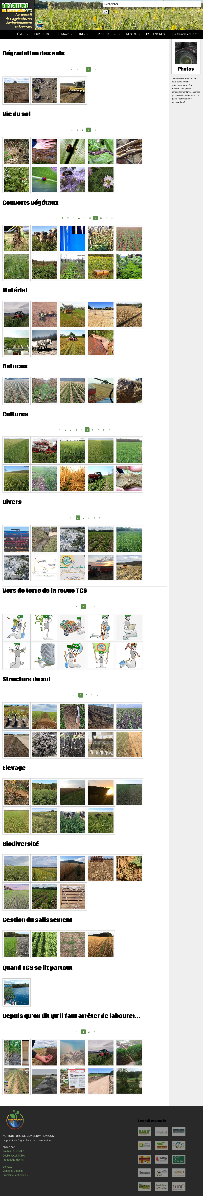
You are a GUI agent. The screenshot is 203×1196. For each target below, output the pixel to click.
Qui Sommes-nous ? (184, 34)
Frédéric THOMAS (13, 1151)
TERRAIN (63, 34)
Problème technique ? (15, 1175)
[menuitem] (6, 34)
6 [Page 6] (90, 218)
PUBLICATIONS (107, 34)
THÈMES (19, 34)
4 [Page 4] (79, 218)
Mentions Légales (12, 1170)
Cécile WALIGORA (13, 1155)
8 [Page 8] (101, 218)
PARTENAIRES (155, 34)
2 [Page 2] (83, 69)
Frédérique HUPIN (13, 1159)
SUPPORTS (41, 34)
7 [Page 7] (98, 429)
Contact (7, 1166)
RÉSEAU (131, 34)
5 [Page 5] (84, 218)
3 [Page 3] (73, 218)
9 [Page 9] (106, 218)
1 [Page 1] (77, 69)
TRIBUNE (84, 34)
